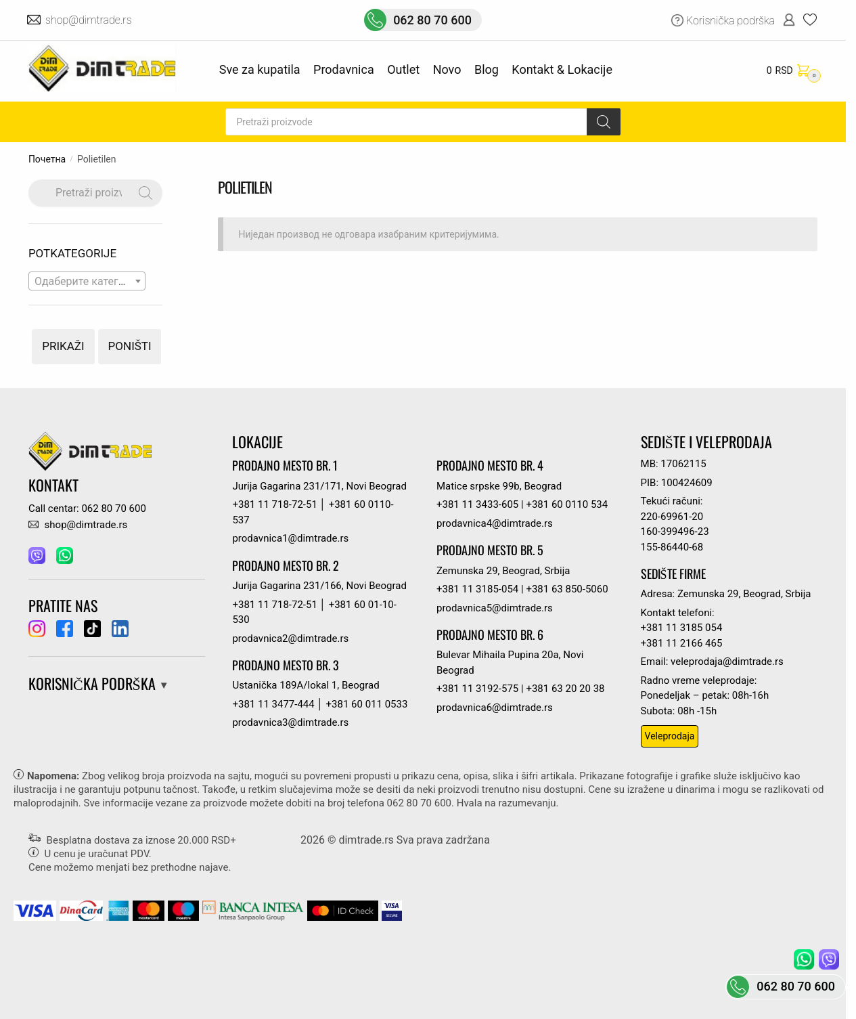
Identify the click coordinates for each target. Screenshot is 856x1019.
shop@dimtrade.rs (89, 20)
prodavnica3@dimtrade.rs (290, 722)
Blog (486, 69)
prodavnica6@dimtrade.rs (494, 707)
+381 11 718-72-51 (274, 504)
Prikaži (63, 346)
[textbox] (87, 281)
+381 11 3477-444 (273, 704)
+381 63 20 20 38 (565, 688)
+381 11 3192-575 (477, 688)
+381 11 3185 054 (682, 628)
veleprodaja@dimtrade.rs (727, 661)
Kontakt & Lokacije (562, 69)
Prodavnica (343, 69)
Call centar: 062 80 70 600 (87, 508)
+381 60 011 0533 (367, 704)
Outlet (403, 69)
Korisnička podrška (730, 20)
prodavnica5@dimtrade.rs (494, 608)
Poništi (130, 346)
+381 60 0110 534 (567, 504)
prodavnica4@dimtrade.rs (494, 523)
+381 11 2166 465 (682, 643)
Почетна (47, 159)
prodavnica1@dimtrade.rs (290, 538)
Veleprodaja (670, 736)
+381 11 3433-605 (477, 504)
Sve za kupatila (259, 69)
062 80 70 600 (432, 20)
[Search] (604, 121)
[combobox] (86, 281)
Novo (447, 69)
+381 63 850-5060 (567, 589)
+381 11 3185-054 (477, 589)
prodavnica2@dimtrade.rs (290, 638)
